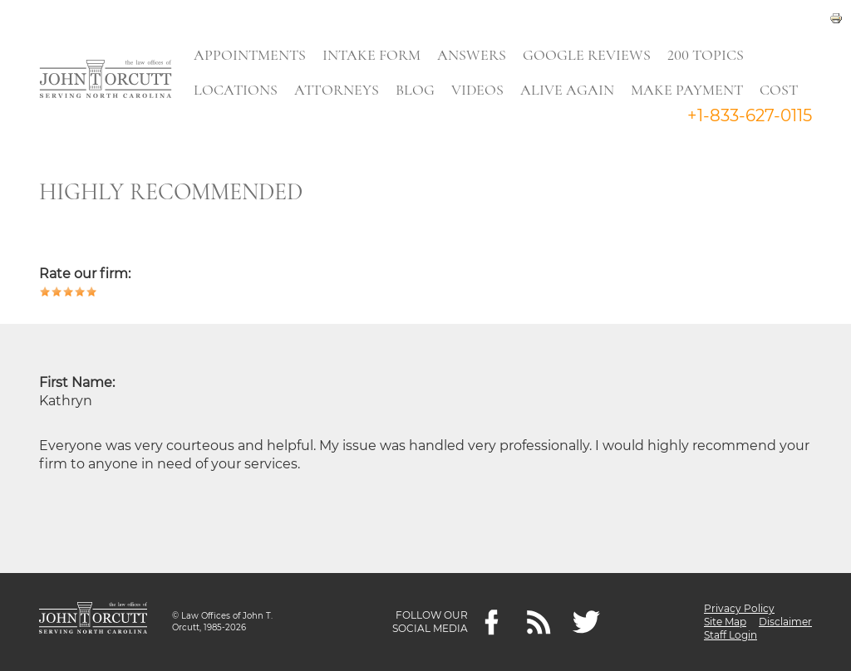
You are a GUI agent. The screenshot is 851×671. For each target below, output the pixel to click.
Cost (779, 90)
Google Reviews (587, 55)
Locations (236, 90)
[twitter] (586, 622)
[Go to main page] (105, 80)
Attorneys (336, 90)
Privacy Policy (739, 608)
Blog (415, 90)
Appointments (250, 55)
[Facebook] (491, 622)
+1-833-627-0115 (749, 115)
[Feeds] (539, 622)
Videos (477, 90)
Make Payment (687, 90)
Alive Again (567, 90)
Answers (471, 55)
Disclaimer (785, 621)
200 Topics (705, 55)
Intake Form (371, 55)
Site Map (725, 621)
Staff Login (730, 635)
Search (215, 129)
